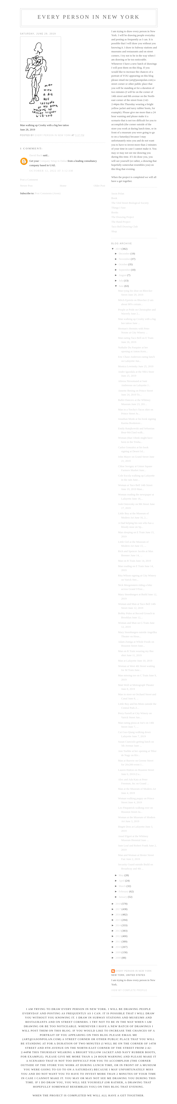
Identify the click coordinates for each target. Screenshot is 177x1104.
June (121, 285)
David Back (35, 155)
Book (114, 198)
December (125, 253)
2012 (119, 936)
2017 (119, 909)
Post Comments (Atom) (48, 193)
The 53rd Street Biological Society (130, 202)
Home (63, 185)
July (121, 280)
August (123, 275)
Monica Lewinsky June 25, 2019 (135, 366)
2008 (119, 957)
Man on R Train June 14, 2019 (134, 560)
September (125, 269)
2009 (119, 952)
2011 (119, 941)
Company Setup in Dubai (53, 160)
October (123, 264)
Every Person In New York (89, 17)
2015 (119, 919)
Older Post (99, 185)
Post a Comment (29, 179)
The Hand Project (121, 221)
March (122, 886)
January (123, 896)
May (121, 875)
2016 (119, 914)
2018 (119, 903)
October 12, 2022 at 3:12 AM (51, 170)
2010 (119, 946)
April (122, 880)
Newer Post (26, 185)
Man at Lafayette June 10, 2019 (135, 660)
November (125, 258)
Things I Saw (118, 207)
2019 (119, 248)
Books (114, 212)
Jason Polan (117, 193)
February (124, 891)
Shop (114, 231)
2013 (119, 930)
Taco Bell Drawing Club (124, 226)
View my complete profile (129, 990)
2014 (119, 925)
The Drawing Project (122, 217)
